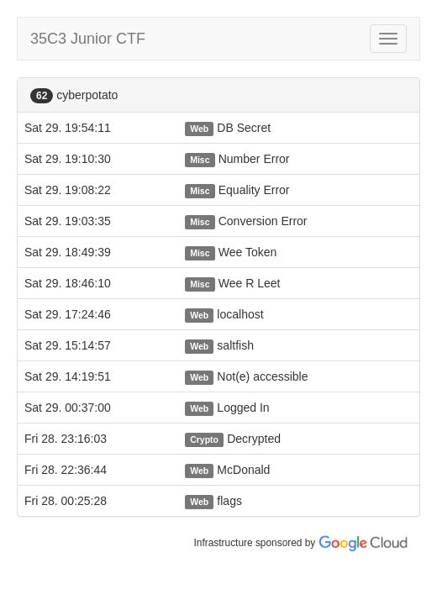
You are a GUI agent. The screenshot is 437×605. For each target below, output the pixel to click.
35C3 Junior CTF (87, 38)
